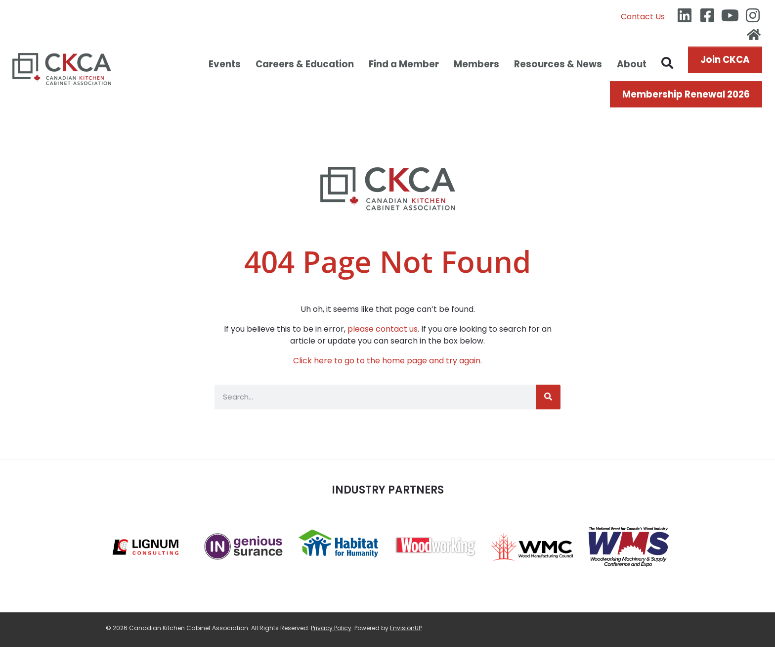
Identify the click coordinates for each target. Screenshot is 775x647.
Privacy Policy (331, 628)
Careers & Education (305, 64)
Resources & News (558, 64)
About (631, 64)
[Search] (548, 397)
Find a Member (404, 64)
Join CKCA (725, 59)
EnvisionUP (406, 628)
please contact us (382, 329)
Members (476, 64)
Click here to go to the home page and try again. (387, 360)
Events (225, 64)
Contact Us (643, 16)
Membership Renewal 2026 (686, 94)
